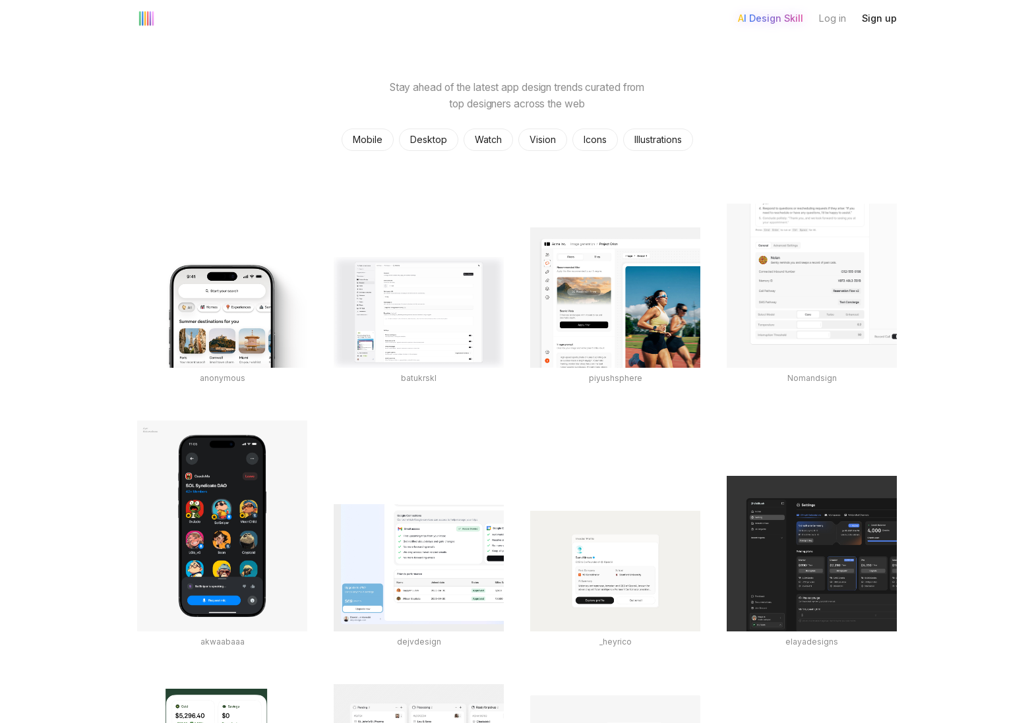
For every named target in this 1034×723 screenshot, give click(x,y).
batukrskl (419, 378)
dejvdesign (419, 642)
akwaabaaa (222, 642)
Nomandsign (812, 378)
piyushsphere (615, 378)
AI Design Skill (770, 18)
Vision (543, 139)
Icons (595, 139)
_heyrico (615, 642)
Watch (488, 139)
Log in (832, 18)
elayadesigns (811, 642)
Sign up (879, 18)
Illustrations (658, 139)
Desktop (428, 139)
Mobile (367, 139)
